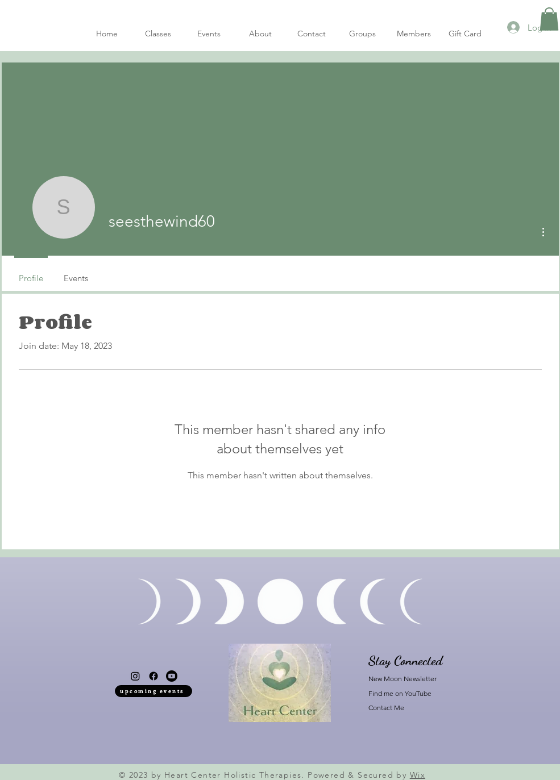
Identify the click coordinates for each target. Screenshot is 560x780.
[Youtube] (171, 676)
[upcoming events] (153, 691)
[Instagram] (135, 676)
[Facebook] (153, 676)
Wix (417, 775)
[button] (549, 19)
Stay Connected (405, 660)
